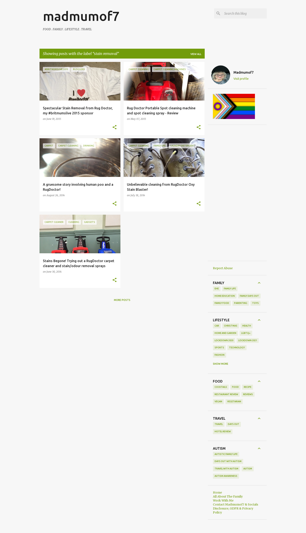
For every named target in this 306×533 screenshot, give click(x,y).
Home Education (225, 296)
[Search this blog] (245, 13)
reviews (248, 394)
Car (217, 325)
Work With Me (223, 500)
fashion (219, 355)
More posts (122, 300)
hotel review (223, 431)
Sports (219, 347)
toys (255, 303)
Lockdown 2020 (224, 340)
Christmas (230, 325)
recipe (247, 387)
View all (195, 54)
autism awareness (226, 476)
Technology (237, 347)
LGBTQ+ (246, 333)
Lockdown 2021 (247, 340)
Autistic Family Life (226, 454)
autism (247, 468)
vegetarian (234, 401)
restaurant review (226, 394)
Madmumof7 (243, 72)
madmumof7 (81, 16)
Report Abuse (223, 268)
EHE (217, 288)
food (235, 387)
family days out (249, 296)
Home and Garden (225, 333)
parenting (240, 303)
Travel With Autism (226, 468)
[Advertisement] (237, 193)
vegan (218, 401)
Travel (219, 424)
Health (246, 325)
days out (233, 424)
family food (222, 303)
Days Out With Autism (228, 461)
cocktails (221, 387)
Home (217, 492)
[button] (114, 127)
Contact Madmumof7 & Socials (235, 504)
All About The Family (228, 496)
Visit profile (241, 78)
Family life (230, 288)
